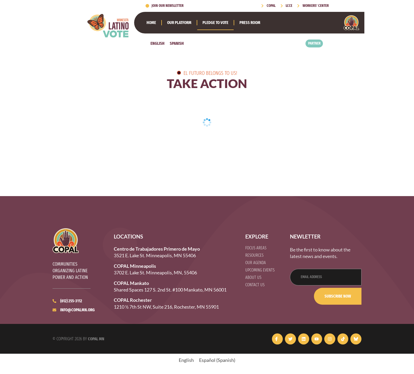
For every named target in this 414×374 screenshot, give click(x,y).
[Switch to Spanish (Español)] (217, 360)
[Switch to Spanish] (176, 43)
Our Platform (179, 22)
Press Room (249, 22)
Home (151, 22)
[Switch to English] (157, 43)
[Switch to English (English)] (186, 360)
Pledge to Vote (215, 22)
